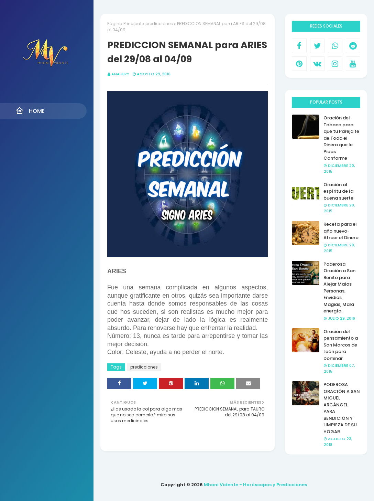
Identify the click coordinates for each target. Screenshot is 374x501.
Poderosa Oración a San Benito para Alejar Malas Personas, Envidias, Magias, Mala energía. (339, 288)
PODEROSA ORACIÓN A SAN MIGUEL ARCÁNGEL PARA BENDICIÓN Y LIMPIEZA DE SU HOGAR (341, 408)
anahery (120, 74)
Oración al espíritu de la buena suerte (338, 191)
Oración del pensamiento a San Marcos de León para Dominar (340, 345)
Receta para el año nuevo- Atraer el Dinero (341, 231)
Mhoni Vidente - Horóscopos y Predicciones (255, 484)
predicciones (159, 23)
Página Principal (124, 23)
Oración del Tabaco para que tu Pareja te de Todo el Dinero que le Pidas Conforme (341, 138)
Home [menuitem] (30, 111)
